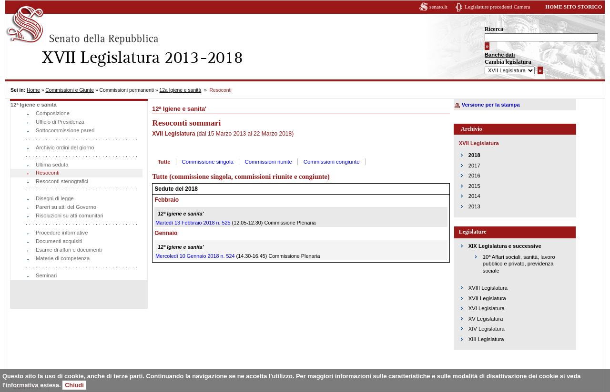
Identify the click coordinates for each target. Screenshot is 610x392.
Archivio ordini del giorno (65, 147)
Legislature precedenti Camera (497, 7)
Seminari (46, 275)
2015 (474, 186)
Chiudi (74, 385)
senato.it (438, 7)
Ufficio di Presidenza (60, 122)
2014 (474, 196)
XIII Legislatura (486, 339)
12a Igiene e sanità (180, 90)
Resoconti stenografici (62, 181)
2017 (474, 165)
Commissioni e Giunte (69, 90)
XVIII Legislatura (488, 288)
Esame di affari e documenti (69, 250)
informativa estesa (32, 385)
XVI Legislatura (486, 308)
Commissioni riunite (268, 162)
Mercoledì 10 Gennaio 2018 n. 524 (194, 256)
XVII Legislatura (487, 298)
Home (33, 90)
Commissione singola (208, 162)
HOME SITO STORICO (573, 7)
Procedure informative (62, 232)
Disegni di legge (55, 198)
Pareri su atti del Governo (66, 207)
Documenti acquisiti (59, 241)
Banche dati (500, 55)
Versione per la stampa (491, 105)
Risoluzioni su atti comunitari (69, 215)
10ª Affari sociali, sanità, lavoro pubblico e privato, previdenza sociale (519, 264)
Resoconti (48, 173)
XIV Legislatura (486, 329)
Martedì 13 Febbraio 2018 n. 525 (192, 222)
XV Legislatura (485, 319)
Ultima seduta (52, 164)
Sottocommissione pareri (65, 130)
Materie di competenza (63, 258)
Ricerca (494, 29)
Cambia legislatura (508, 62)
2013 (474, 206)
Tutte (164, 162)
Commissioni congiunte (332, 162)
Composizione (53, 113)
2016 (474, 175)
